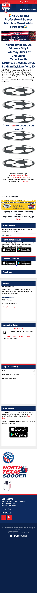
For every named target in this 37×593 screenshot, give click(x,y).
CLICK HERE (24, 181)
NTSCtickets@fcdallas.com (20, 178)
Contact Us (7, 499)
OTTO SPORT (13, 532)
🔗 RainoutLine (7, 235)
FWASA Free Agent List (11, 196)
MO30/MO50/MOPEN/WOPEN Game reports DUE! (18, 332)
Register (27, 2)
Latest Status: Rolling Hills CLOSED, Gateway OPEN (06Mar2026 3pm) (17, 230)
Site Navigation (28, 9)
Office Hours (8, 286)
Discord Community (18, 379)
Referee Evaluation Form (18, 375)
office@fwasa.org (8, 307)
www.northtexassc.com (18, 176)
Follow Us (6, 512)
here (13, 125)
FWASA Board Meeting (10, 339)
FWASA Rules (18, 371)
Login (22, 2)
